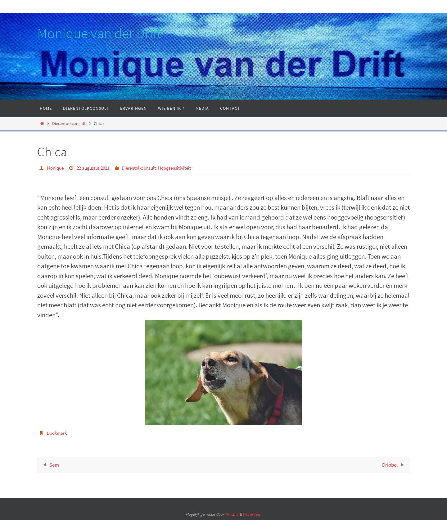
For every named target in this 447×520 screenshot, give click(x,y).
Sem (51, 464)
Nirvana (231, 514)
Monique (56, 168)
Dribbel (393, 464)
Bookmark (58, 432)
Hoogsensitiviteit (184, 168)
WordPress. (252, 514)
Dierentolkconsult (69, 123)
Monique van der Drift (99, 33)
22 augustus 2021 (97, 168)
